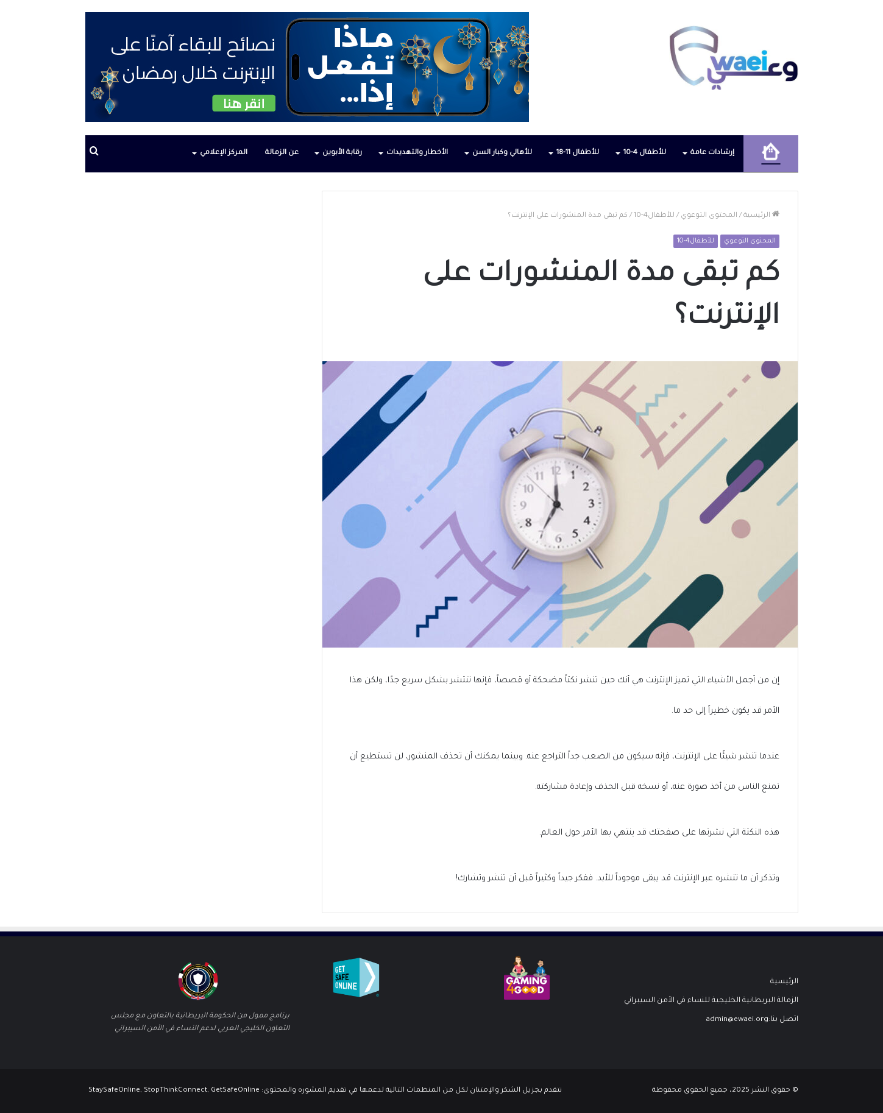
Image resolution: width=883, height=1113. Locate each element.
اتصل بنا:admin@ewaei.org (752, 1020)
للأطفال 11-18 (577, 153)
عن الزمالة (282, 153)
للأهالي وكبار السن (502, 153)
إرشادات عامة (712, 153)
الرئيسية (761, 216)
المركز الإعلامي (223, 153)
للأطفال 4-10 (644, 153)
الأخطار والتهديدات (417, 153)
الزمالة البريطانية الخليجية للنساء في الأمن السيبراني (711, 1001)
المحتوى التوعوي (709, 216)
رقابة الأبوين (342, 153)
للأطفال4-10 (654, 216)
